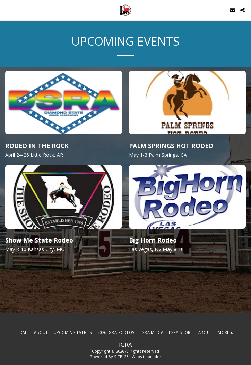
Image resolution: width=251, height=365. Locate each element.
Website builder (146, 356)
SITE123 (121, 356)
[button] (8, 10)
